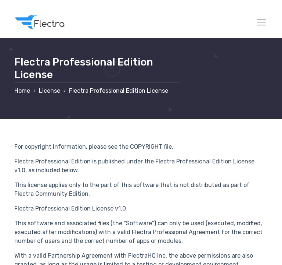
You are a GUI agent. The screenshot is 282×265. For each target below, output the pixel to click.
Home (22, 90)
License (49, 90)
